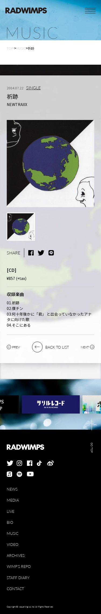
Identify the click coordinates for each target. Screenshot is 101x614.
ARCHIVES (16, 555)
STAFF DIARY (18, 577)
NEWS (12, 489)
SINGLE (33, 88)
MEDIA (13, 500)
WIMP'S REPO (19, 566)
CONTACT (15, 588)
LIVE (10, 511)
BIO (10, 522)
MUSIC (12, 533)
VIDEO (12, 544)
